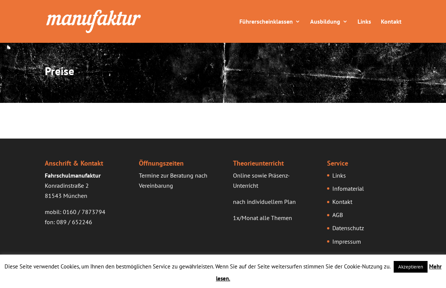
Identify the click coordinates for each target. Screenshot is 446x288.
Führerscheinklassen (266, 22)
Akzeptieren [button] (410, 267)
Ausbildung (325, 22)
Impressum (346, 241)
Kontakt (391, 22)
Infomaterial (348, 188)
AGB (337, 215)
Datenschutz (348, 228)
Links (364, 22)
